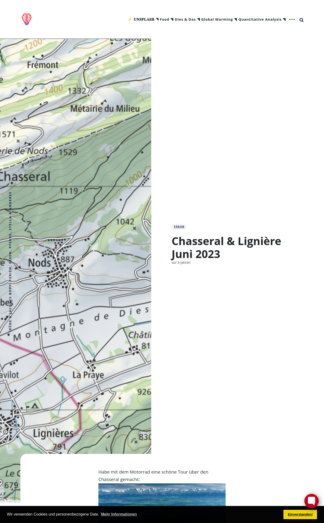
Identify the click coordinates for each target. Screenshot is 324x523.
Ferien (179, 226)
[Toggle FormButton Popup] (311, 501)
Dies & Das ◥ (187, 19)
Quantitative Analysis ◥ (262, 19)
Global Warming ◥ (219, 19)
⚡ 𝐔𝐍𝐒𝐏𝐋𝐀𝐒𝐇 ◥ (143, 19)
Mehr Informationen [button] (119, 514)
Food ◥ (167, 19)
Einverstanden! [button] (300, 514)
